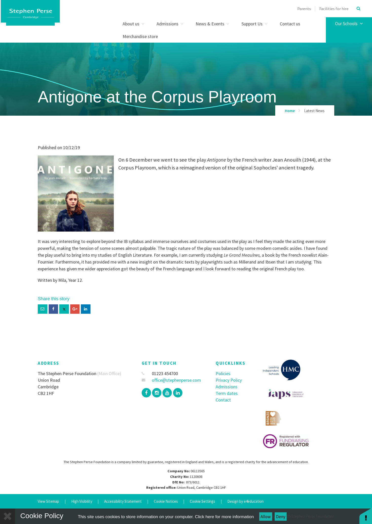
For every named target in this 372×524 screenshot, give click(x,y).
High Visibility (81, 501)
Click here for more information (224, 516)
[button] (365, 516)
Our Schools (349, 23)
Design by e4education (245, 501)
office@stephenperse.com (171, 380)
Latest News (314, 110)
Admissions (226, 387)
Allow (266, 516)
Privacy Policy (229, 380)
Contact (223, 400)
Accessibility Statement (123, 501)
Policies (223, 373)
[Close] (7, 516)
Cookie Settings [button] (202, 501)
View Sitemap (48, 501)
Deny (280, 516)
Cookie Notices (166, 501)
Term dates (227, 393)
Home (290, 110)
